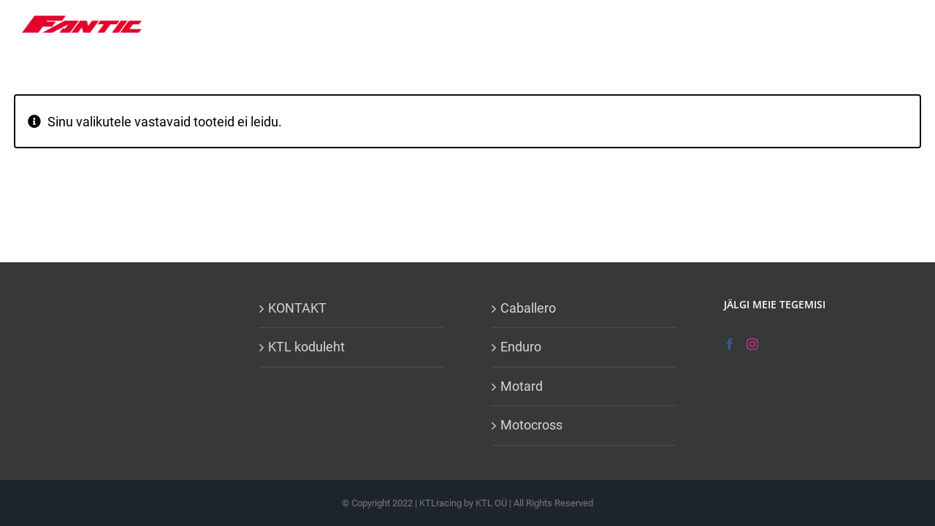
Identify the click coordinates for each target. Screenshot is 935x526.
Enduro (520, 346)
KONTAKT (297, 308)
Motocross (531, 424)
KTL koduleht (306, 346)
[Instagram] (752, 344)
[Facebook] (730, 344)
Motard (521, 386)
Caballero (528, 308)
